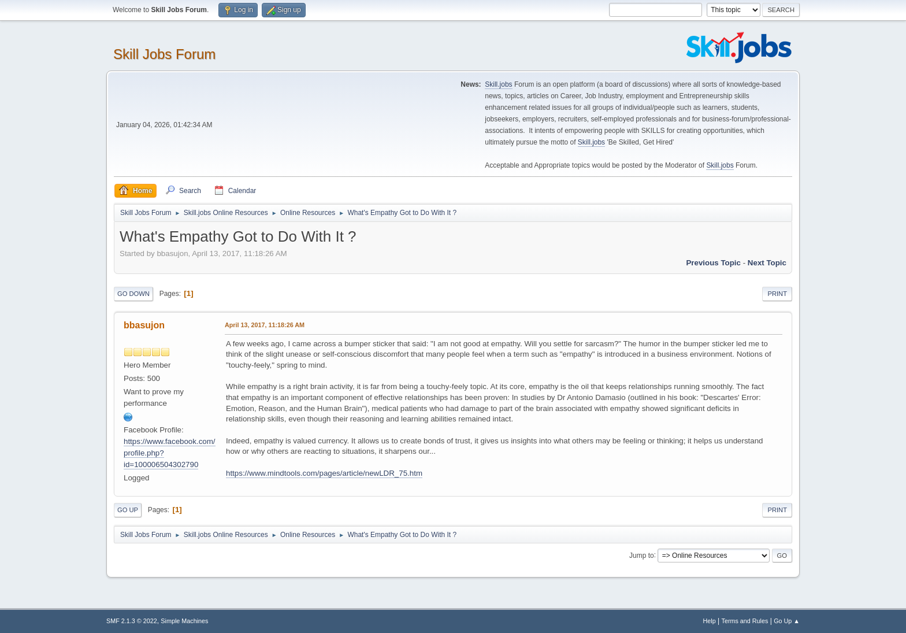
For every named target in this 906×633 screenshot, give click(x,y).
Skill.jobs (498, 84)
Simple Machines (184, 620)
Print (777, 293)
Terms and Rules (745, 620)
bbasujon (144, 325)
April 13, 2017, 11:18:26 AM (265, 324)
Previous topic (713, 262)
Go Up (127, 509)
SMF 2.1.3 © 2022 (131, 620)
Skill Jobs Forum (164, 54)
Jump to (641, 555)
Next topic (767, 262)
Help (709, 620)
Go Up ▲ (787, 620)
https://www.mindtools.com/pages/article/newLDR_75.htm (324, 473)
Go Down (133, 293)
